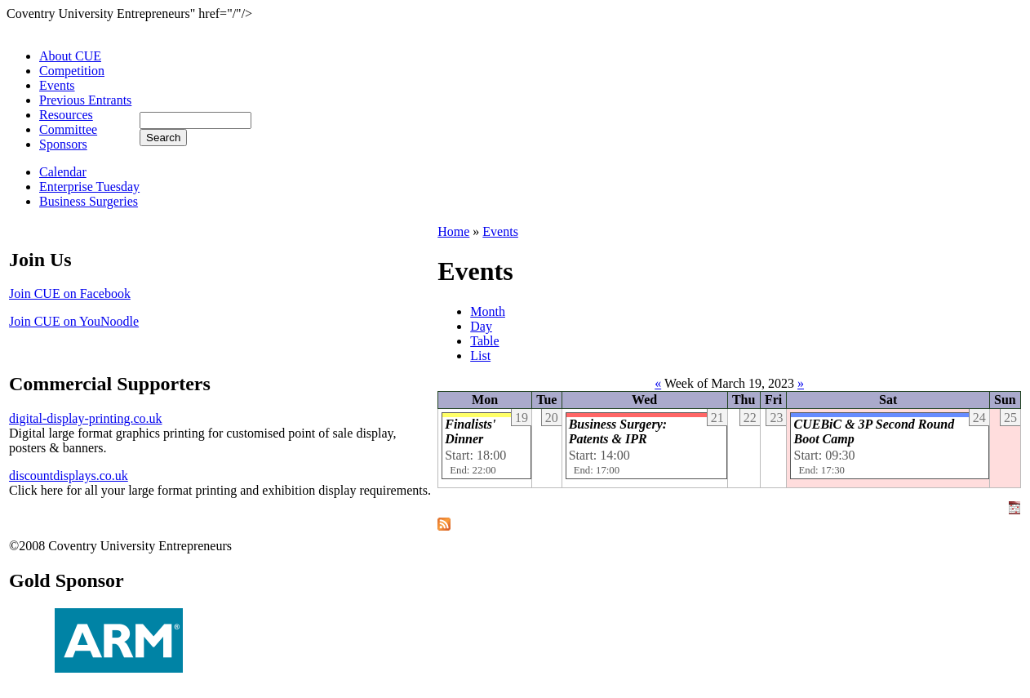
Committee (68, 129)
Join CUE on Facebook (70, 293)
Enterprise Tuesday (89, 186)
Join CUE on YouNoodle (74, 321)
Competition (71, 71)
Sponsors (63, 144)
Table (484, 341)
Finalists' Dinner (470, 431)
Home (453, 231)
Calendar (63, 172)
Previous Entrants (85, 100)
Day (481, 326)
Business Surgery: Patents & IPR (618, 431)
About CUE (70, 56)
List (480, 355)
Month (487, 311)
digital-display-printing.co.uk (85, 418)
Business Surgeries (88, 201)
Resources (66, 115)
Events (57, 85)
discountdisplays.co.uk (68, 475)
